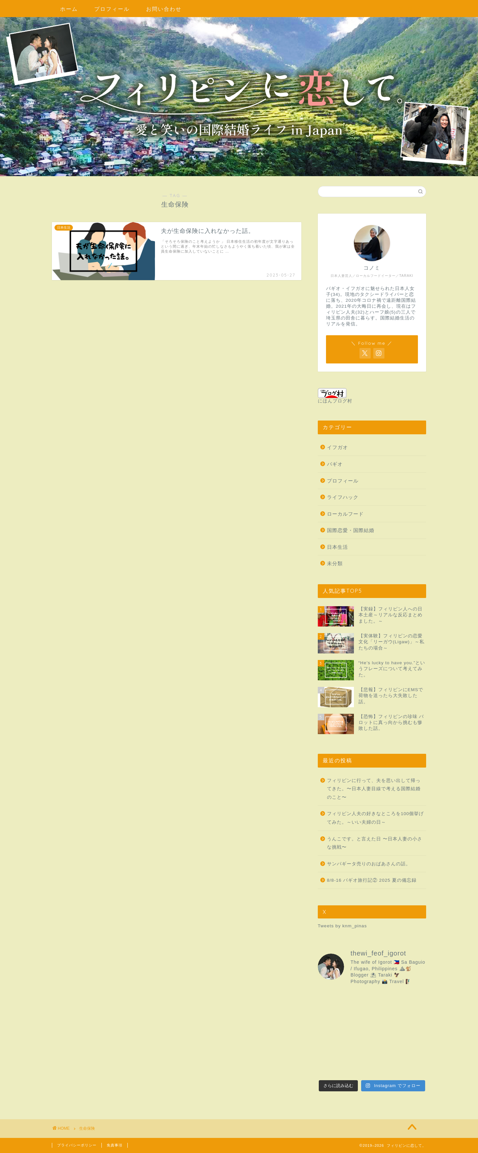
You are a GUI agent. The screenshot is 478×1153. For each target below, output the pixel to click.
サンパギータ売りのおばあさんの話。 (369, 863)
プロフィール (112, 9)
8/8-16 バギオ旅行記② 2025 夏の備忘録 (372, 880)
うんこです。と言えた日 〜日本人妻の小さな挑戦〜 (374, 843)
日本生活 (337, 547)
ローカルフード (345, 514)
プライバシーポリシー (77, 1145)
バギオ (335, 464)
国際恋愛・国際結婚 (350, 530)
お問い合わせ (164, 9)
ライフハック (342, 497)
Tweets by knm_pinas (342, 925)
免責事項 (114, 1145)
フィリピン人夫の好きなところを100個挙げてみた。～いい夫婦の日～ (375, 818)
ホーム (69, 9)
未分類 (335, 563)
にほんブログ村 (335, 395)
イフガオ (337, 447)
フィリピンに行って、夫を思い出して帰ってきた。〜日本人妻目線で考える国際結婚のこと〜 (374, 789)
